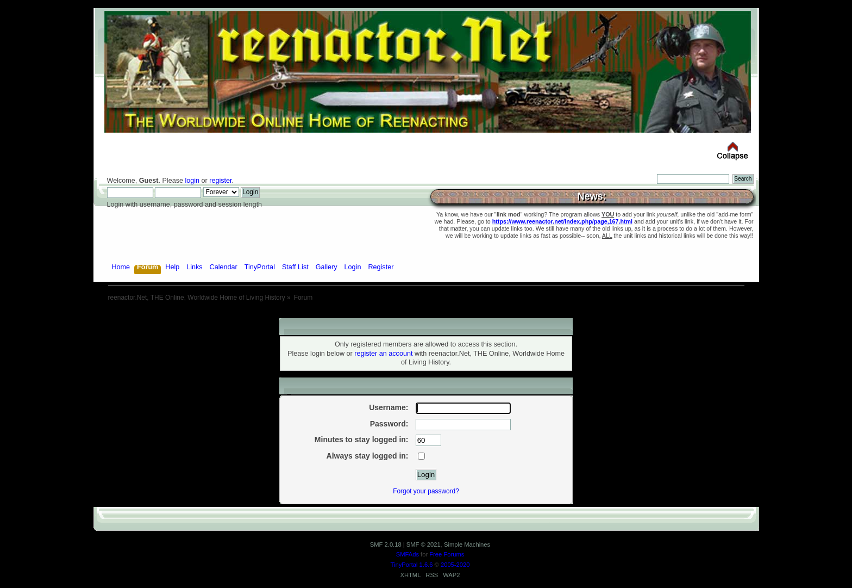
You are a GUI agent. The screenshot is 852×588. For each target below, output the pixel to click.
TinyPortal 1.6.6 (412, 564)
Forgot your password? (426, 491)
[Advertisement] (426, 314)
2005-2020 (455, 564)
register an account (383, 353)
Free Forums (446, 554)
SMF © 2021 (423, 544)
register (220, 180)
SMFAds (407, 554)
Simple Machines (467, 544)
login (192, 180)
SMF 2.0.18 (386, 544)
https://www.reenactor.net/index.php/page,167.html (562, 221)
